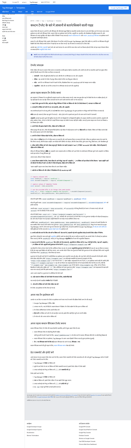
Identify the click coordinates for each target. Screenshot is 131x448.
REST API (39, 12)
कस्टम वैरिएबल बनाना (60, 345)
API (97, 202)
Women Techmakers (33, 435)
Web (13, 12)
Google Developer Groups (34, 426)
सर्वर (26, 12)
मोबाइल (20, 12)
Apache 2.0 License (96, 395)
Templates (20, 8)
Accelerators (30, 432)
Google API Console (84, 426)
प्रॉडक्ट (37, 21)
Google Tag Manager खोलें (119, 8)
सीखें (54, 2)
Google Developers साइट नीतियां (45, 397)
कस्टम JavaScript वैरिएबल (91, 35)
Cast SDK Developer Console (87, 441)
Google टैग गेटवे (50, 12)
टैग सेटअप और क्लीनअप (100, 227)
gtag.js (24, 2)
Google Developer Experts (34, 429)
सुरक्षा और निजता (45, 2)
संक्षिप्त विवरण (5, 12)
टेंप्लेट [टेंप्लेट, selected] (32, 12)
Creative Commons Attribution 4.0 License (66, 395)
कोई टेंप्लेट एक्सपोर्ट (42, 47)
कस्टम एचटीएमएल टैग (75, 35)
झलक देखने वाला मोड (55, 229)
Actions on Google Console (86, 438)
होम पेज (32, 21)
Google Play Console (85, 432)
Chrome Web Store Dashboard (88, 444)
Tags (4, 2)
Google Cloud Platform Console (88, 429)
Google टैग (15, 2)
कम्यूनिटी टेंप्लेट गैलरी (45, 49)
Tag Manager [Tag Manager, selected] (34, 2)
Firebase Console (84, 435)
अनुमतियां (53, 236)
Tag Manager (7, 8)
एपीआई (80, 199)
